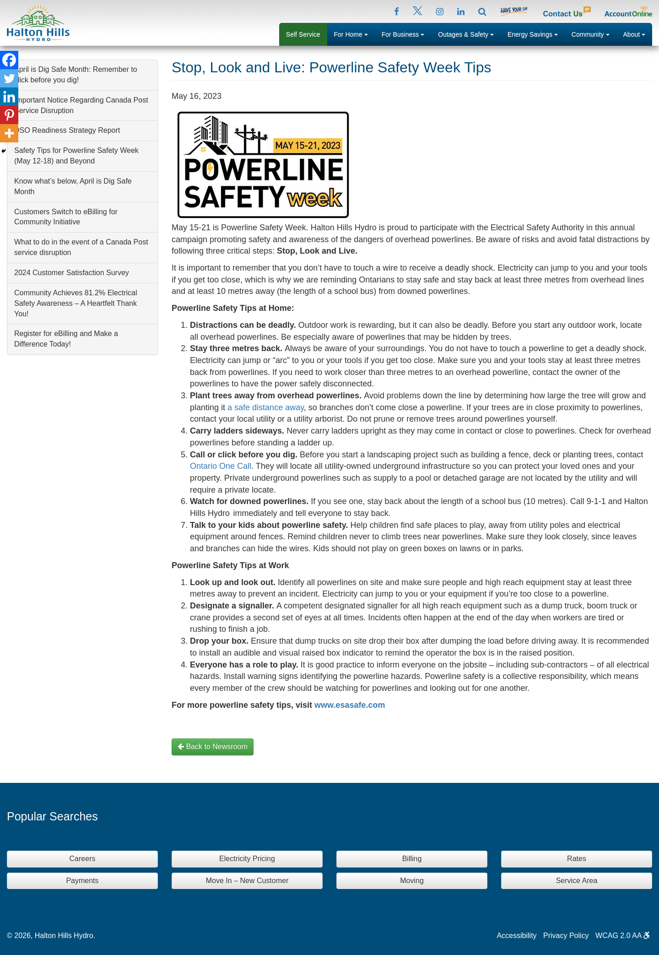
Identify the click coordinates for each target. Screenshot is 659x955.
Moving (412, 880)
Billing (412, 859)
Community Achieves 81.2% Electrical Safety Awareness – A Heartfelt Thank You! (75, 303)
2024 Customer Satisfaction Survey (71, 273)
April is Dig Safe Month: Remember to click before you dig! (75, 74)
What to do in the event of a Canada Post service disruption (81, 247)
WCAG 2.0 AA (622, 935)
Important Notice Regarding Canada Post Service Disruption (81, 105)
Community (594, 33)
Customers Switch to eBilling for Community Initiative (66, 217)
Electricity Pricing (247, 859)
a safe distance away (265, 407)
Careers (83, 859)
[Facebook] (9, 60)
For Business (407, 33)
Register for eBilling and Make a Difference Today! (66, 339)
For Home (354, 33)
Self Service (303, 34)
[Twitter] (9, 78)
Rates (576, 859)
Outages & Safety (469, 33)
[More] (9, 133)
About (637, 33)
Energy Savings (536, 33)
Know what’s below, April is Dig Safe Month (73, 186)
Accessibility (516, 935)
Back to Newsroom (213, 746)
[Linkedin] (9, 96)
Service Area (577, 880)
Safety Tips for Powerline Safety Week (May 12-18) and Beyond (76, 156)
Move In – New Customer (247, 880)
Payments (82, 880)
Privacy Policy (566, 935)
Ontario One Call (220, 466)
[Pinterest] (9, 115)
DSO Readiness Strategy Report (67, 130)
